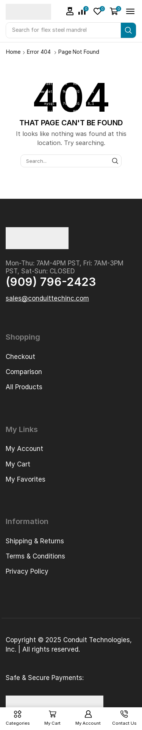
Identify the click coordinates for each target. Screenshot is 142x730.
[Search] (128, 30)
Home (13, 51)
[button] (70, 11)
